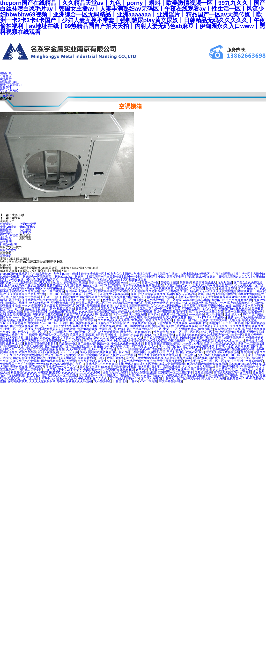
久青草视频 (242, 346)
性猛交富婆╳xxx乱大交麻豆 (149, 340)
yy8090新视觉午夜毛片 (69, 364)
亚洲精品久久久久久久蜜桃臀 (104, 364)
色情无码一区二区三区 (117, 300)
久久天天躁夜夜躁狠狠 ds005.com (224, 297)
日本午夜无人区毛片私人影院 (58, 378)
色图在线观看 (177, 340)
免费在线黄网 (62, 320)
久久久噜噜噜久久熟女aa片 (145, 291)
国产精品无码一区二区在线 (164, 300)
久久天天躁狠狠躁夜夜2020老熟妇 (139, 349)
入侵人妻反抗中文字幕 (24, 297)
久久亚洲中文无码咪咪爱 (247, 361)
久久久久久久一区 (136, 288)
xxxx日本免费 (148, 381)
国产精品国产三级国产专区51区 (230, 358)
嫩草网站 (141, 369)
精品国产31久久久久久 (78, 314)
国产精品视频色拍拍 (240, 303)
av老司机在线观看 (162, 288)
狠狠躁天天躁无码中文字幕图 (232, 372)
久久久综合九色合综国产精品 (98, 311)
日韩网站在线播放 (16, 303)
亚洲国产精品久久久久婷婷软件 (55, 329)
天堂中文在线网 (73, 355)
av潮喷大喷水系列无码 (247, 305)
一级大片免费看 (72, 340)
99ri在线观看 (103, 314)
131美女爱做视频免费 (216, 349)
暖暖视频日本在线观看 (237, 291)
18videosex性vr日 (106, 317)
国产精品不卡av (215, 303)
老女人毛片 (192, 361)
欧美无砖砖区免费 (174, 317)
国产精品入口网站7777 (124, 378)
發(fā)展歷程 (27, 227)
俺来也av (139, 300)
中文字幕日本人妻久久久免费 (206, 378)
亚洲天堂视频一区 (62, 303)
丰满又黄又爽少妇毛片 (73, 300)
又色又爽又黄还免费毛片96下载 (64, 305)
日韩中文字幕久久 (62, 337)
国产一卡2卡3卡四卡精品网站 (207, 317)
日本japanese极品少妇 (243, 364)
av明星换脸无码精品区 (181, 294)
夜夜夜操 (185, 282)
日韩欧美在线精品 (87, 308)
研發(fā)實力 (8, 250)
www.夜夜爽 (32, 308)
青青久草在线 (19, 366)
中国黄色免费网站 (157, 303)
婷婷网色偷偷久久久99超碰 (74, 381)
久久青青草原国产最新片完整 (26, 294)
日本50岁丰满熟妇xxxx (94, 366)
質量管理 (6, 87)
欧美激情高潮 (153, 317)
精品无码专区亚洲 (35, 311)
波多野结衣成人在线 (227, 329)
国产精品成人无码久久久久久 (203, 291)
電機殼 (16, 218)
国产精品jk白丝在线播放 (198, 346)
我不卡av (153, 314)
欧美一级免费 (214, 375)
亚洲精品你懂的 (225, 294)
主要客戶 (25, 232)
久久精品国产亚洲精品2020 (113, 323)
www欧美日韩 (198, 323)
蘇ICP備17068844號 (85, 268)
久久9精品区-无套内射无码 (77, 358)
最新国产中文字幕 (11, 308)
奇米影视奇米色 (93, 369)
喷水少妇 (95, 300)
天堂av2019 (90, 294)
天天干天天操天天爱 (170, 361)
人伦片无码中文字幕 (123, 355)
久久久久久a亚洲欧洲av (166, 305)
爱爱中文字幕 (219, 320)
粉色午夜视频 (143, 311)
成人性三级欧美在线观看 (181, 326)
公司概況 (6, 76)
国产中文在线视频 (21, 326)
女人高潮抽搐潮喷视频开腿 (131, 305)
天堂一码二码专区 (135, 346)
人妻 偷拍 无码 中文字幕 (106, 346)
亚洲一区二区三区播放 (18, 329)
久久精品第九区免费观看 (157, 297)
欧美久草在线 (27, 352)
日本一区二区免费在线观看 (64, 294)
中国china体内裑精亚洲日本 (53, 288)
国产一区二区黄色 (52, 291)
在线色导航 (127, 375)
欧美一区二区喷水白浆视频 (133, 326)
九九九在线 (225, 282)
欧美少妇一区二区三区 (87, 288)
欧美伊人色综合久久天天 (220, 343)
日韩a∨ (133, 381)
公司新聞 (6, 241)
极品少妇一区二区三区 (32, 332)
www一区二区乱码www (28, 317)
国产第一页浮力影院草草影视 (144, 358)
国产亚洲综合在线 (131, 317)
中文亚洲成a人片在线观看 (222, 352)
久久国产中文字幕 (84, 320)
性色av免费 (161, 332)
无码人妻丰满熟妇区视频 (141, 364)
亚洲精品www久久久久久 (62, 366)
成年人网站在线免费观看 (95, 352)
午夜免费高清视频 (143, 323)
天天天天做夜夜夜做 (42, 381)
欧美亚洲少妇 (87, 291)
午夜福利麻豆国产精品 (125, 297)
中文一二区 (170, 329)
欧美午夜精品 (205, 337)
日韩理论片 (120, 381)
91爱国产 (53, 358)
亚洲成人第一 (8, 349)
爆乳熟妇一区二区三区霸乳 (225, 323)
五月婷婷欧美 (203, 372)
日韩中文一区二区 (174, 378)
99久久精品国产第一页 (215, 334)
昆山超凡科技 (47, 265)
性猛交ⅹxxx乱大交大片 (229, 340)
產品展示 (6, 79)
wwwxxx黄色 (44, 364)
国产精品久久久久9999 (214, 326)
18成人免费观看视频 (171, 364)
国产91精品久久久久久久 (126, 337)
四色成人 (112, 375)
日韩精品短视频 (113, 288)
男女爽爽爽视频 (201, 369)
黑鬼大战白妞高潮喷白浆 (136, 332)
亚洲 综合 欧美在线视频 (15, 314)
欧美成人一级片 (180, 303)
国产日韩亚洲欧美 (227, 366)
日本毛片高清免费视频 (165, 366)
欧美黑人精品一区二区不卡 (93, 303)
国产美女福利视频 (81, 323)
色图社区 (88, 317)
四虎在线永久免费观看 (24, 291)
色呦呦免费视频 (17, 381)
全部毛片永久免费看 (116, 372)
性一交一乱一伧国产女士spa (53, 326)
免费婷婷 (246, 352)
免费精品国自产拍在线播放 (17, 364)
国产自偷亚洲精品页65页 (29, 358)
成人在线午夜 (102, 381)
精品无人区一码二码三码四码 (102, 285)
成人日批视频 (214, 314)
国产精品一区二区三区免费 (205, 311)
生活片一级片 (53, 355)
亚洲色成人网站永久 (188, 297)
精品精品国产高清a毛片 (128, 303)
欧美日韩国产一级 (60, 332)
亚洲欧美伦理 (256, 332)
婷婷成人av (125, 311)
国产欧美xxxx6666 (192, 352)
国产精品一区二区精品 (53, 334)
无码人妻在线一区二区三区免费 (160, 308)
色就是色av (234, 378)
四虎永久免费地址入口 (165, 355)
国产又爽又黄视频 (195, 305)
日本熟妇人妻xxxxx (37, 337)
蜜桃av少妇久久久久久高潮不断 (231, 300)
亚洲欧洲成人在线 (219, 305)
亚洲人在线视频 (48, 352)
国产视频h (231, 375)
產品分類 (8, 96)
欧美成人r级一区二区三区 (20, 378)
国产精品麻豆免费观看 (94, 297)
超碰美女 (211, 288)
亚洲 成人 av (233, 314)
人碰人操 (235, 320)
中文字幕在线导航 (170, 381)
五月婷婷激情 (174, 291)
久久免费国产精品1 (225, 369)
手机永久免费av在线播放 (127, 343)
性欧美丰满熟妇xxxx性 (112, 291)
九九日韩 (173, 352)
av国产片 (143, 355)
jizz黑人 (57, 282)
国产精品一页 (156, 375)
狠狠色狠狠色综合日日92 (41, 343)
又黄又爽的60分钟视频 (24, 361)
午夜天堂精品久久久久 (93, 378)
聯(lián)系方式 (9, 90)
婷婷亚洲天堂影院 (75, 282)
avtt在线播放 (81, 326)
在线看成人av (248, 369)
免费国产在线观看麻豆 (119, 369)
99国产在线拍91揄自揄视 (26, 355)
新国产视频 (200, 358)
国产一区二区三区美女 (215, 361)
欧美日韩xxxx (115, 358)
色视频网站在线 (87, 329)
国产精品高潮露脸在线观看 (58, 361)
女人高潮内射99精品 (20, 288)
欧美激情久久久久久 (24, 372)
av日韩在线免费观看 (178, 358)
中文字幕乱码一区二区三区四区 (48, 323)
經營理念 (6, 224)
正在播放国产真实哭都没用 (148, 352)
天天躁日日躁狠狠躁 (99, 305)
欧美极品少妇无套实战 (189, 288)
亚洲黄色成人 (188, 329)
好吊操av (71, 291)
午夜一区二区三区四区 (184, 332)
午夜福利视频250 (49, 372)
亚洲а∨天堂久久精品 (101, 349)
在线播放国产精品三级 (62, 311)
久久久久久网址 (240, 326)
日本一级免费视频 (102, 326)
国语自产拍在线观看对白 (234, 308)
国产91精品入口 (248, 288)
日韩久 (100, 358)
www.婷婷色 (196, 314)
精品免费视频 (16, 375)
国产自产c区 (121, 352)
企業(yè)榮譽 (27, 224)
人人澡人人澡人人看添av (198, 366)
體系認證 (6, 232)
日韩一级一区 (150, 282)
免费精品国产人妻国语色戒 (64, 285)
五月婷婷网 (179, 311)
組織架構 (6, 229)
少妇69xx (203, 355)
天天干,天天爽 (69, 352)
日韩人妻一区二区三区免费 (191, 320)
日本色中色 (189, 355)
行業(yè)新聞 (8, 244)
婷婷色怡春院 (169, 282)
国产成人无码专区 (30, 369)
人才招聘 (25, 229)
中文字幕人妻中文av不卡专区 (63, 369)
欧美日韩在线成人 (204, 282)
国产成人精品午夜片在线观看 (19, 334)
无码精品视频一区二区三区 (228, 355)
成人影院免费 (137, 314)
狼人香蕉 (144, 366)
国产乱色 (257, 346)
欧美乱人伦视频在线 (20, 320)
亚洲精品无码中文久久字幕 (199, 308)
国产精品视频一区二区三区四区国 (67, 346)
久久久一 (134, 282)
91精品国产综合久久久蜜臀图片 (151, 320)
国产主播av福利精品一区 (94, 343)
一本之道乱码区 (32, 305)
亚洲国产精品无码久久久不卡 (136, 361)
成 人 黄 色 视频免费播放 (58, 308)
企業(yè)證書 (8, 227)
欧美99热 (25, 349)
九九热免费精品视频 (144, 372)
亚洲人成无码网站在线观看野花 (212, 285)
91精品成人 (121, 340)
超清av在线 (14, 311)
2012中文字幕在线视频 (159, 334)
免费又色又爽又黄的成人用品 (185, 375)
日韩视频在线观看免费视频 (62, 317)
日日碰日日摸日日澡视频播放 (60, 297)
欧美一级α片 (206, 294)
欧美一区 (237, 334)
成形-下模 (18, 215)
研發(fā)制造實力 (11, 84)
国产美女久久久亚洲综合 (16, 282)
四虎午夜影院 (162, 311)
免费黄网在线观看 (97, 355)
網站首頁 (6, 73)
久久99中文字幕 (76, 349)
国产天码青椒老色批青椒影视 (41, 340)
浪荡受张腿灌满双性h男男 (86, 334)
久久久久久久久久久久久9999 (81, 372)
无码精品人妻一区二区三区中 (119, 308)
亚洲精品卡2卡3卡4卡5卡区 (39, 300)
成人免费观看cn (108, 332)
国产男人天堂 (42, 282)
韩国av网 (198, 303)
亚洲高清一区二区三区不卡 (175, 372)
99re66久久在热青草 (13, 323)
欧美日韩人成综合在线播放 (148, 294)
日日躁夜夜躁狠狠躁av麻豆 (162, 343)
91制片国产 (205, 329)
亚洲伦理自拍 (227, 288)
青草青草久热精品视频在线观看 (142, 285)
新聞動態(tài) (8, 82)
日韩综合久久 (43, 320)
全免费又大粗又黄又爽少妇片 (97, 361)
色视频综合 (247, 366)
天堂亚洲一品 (108, 329)
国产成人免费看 (151, 378)
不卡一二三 (119, 314)
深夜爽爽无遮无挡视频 (47, 314)
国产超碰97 (36, 366)
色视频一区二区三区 (174, 314)
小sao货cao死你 (191, 343)
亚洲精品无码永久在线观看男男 (24, 285)
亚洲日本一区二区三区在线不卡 (169, 369)
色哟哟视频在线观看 (232, 332)
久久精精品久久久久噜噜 (114, 320)
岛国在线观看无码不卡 (229, 337)
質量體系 (6, 256)
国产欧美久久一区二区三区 (59, 375)
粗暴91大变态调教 (11, 337)
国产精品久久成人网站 (97, 340)
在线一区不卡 (209, 332)
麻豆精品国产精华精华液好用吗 (206, 364)
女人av (152, 346)
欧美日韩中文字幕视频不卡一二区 (140, 329)
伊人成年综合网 (39, 303)
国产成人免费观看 (32, 346)
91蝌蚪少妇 (187, 337)
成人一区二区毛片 (170, 346)
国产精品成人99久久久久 (92, 337)
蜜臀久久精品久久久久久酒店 (181, 349)
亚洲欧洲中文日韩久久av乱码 (124, 334)
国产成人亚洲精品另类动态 (161, 337)
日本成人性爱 (224, 346)
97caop (141, 375)
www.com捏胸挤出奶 (196, 300)
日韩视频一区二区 (84, 332)
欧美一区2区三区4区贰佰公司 (244, 311)
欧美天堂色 (249, 320)
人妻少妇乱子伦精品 (200, 340)
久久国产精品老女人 (177, 285)
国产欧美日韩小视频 (124, 366)
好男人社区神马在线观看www (108, 282)
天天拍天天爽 (253, 334)
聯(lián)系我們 (9, 235)
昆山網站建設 (25, 265)
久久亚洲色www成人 (92, 375)
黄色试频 (158, 326)
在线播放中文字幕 (243, 349)
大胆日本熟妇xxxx (187, 334)
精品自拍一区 (67, 343)
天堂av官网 (164, 323)
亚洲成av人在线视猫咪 (114, 294)
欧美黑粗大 (11, 346)
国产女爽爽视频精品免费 (48, 349)
